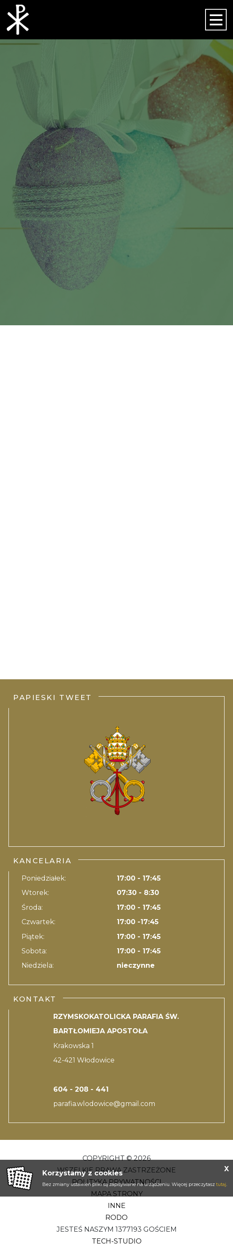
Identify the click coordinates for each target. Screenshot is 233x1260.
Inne (117, 1206)
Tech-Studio (117, 1241)
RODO (116, 1217)
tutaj (221, 1184)
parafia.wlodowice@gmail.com (104, 1104)
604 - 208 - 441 (81, 1089)
